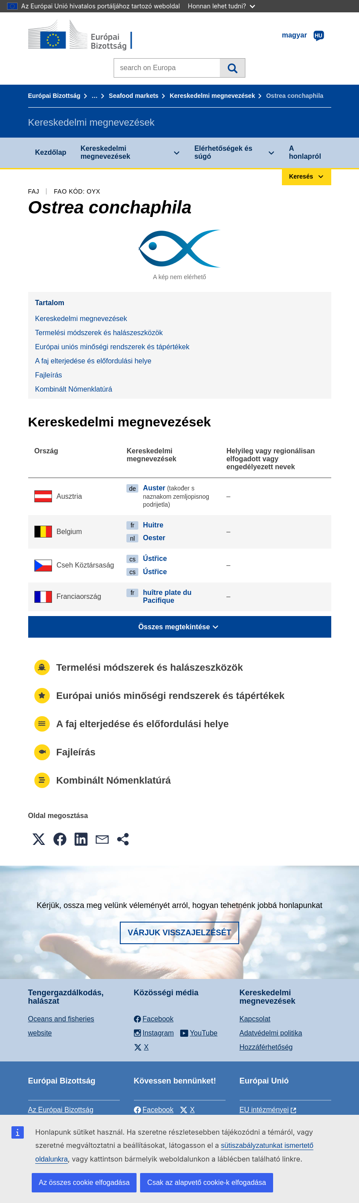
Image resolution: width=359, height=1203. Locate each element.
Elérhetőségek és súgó (223, 152)
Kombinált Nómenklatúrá (73, 389)
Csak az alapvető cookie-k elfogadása (206, 1182)
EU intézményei (264, 1109)
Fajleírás (48, 375)
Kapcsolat (255, 1019)
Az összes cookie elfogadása (84, 1182)
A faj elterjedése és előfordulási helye (93, 361)
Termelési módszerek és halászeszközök (99, 332)
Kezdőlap (51, 152)
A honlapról (305, 152)
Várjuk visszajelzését (179, 932)
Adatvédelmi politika (271, 1033)
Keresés (232, 68)
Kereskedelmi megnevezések (212, 95)
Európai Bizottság (54, 95)
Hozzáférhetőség (266, 1047)
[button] (39, 839)
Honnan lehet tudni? (221, 6)
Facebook (154, 1109)
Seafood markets (134, 95)
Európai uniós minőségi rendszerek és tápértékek (112, 347)
